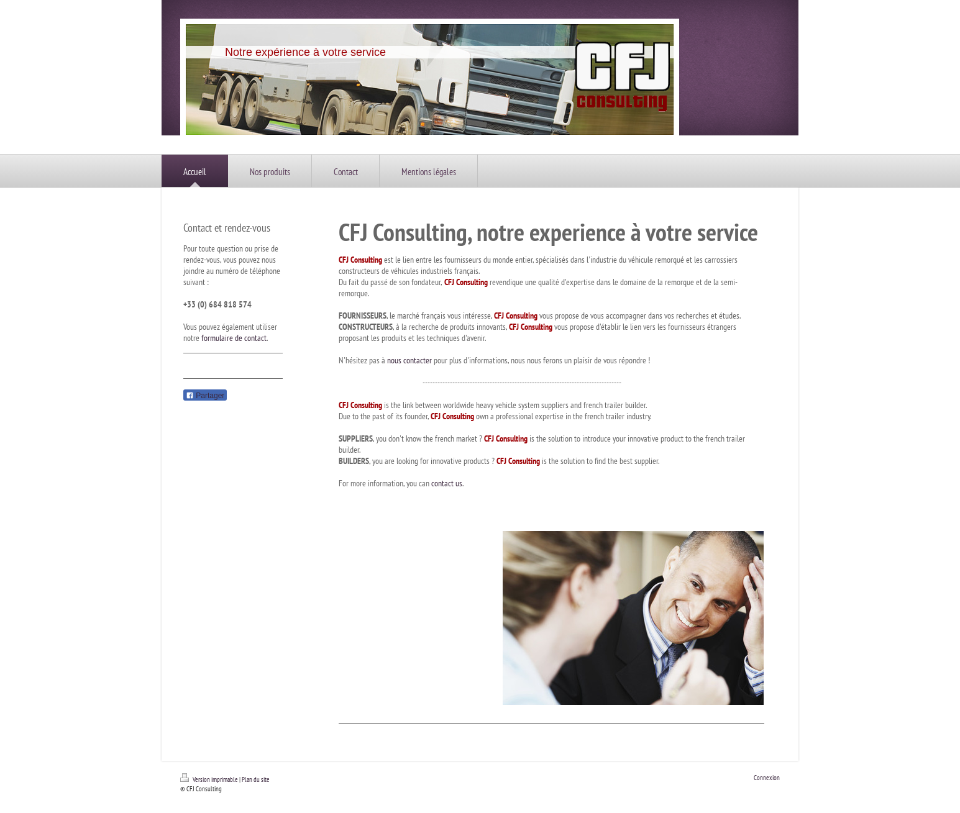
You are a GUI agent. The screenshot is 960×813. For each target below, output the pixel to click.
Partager (205, 395)
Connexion (767, 777)
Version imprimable (209, 779)
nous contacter (409, 360)
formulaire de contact (234, 337)
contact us (446, 483)
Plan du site (256, 779)
